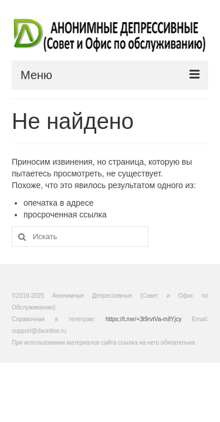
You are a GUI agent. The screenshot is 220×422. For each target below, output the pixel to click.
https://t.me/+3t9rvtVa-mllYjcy (144, 319)
